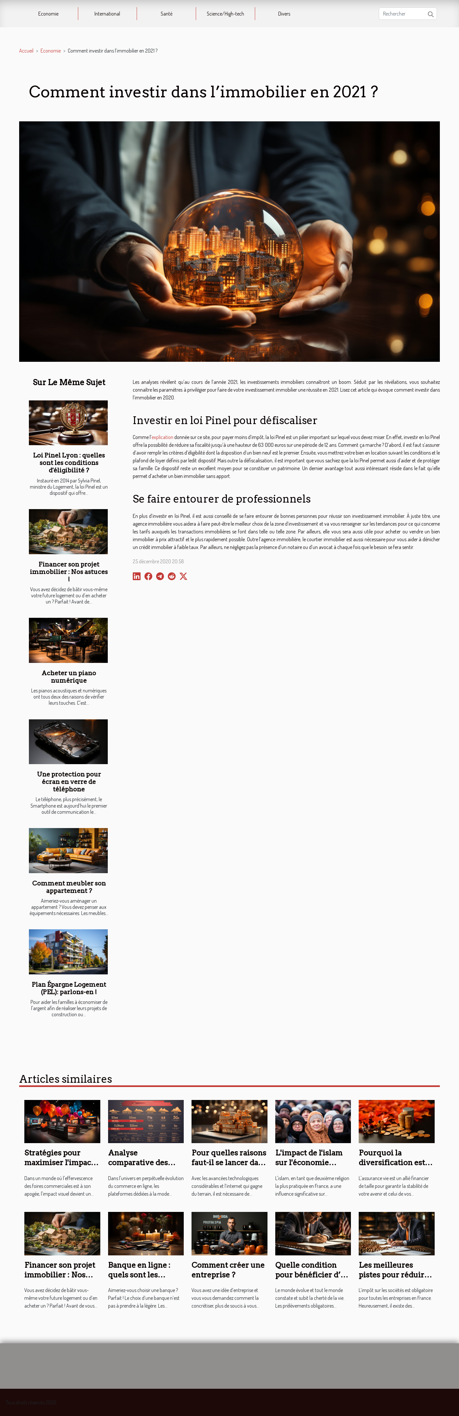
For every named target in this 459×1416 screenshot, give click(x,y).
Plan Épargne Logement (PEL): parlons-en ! (69, 988)
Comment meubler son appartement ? (69, 887)
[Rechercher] (408, 13)
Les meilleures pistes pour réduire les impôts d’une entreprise (393, 1280)
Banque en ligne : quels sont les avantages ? (139, 1275)
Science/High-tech (225, 13)
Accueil (26, 50)
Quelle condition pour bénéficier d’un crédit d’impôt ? (312, 1275)
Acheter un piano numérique (69, 676)
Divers (284, 13)
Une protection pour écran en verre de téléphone (69, 782)
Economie (48, 13)
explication (162, 437)
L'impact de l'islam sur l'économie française (308, 1162)
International (107, 13)
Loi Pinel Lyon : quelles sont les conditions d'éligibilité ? (69, 463)
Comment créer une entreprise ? (228, 1270)
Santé (166, 13)
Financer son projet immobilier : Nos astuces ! (69, 572)
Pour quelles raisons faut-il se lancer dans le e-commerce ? (229, 1162)
